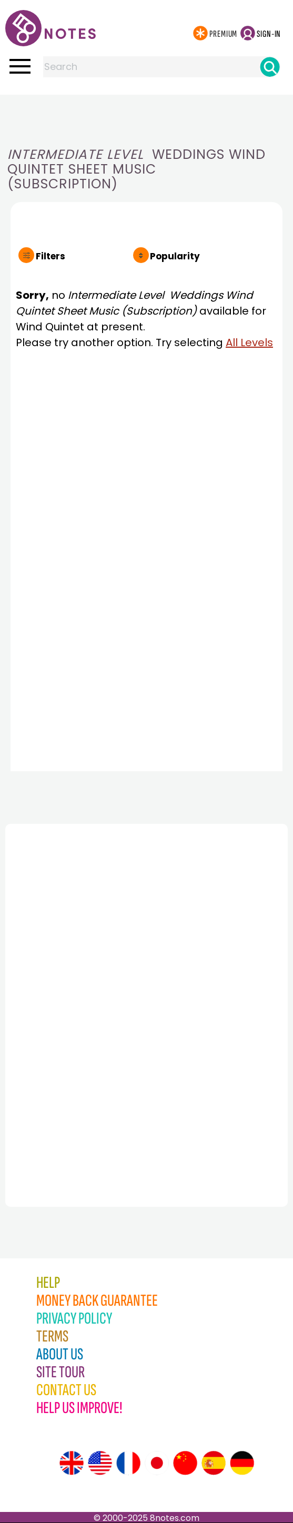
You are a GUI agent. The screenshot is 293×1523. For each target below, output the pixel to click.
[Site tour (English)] (71, 1463)
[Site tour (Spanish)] (213, 1463)
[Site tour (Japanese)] (157, 1463)
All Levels (249, 342)
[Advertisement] (147, 116)
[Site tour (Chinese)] (185, 1463)
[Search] (270, 67)
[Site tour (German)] (242, 1463)
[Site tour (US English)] (100, 1463)
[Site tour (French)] (128, 1463)
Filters (50, 256)
